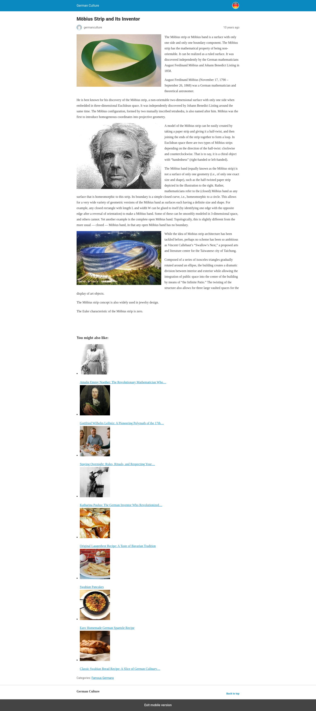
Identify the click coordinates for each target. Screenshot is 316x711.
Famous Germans (102, 678)
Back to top (232, 693)
